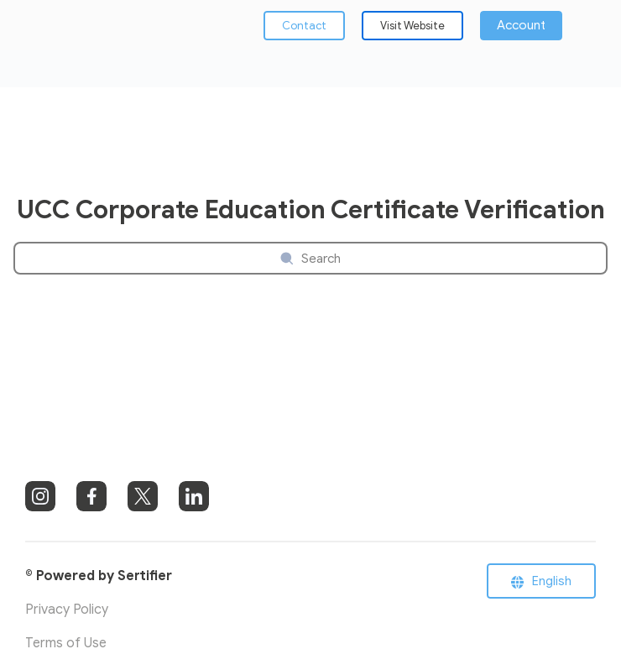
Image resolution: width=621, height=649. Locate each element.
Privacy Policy (66, 609)
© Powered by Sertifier (98, 576)
